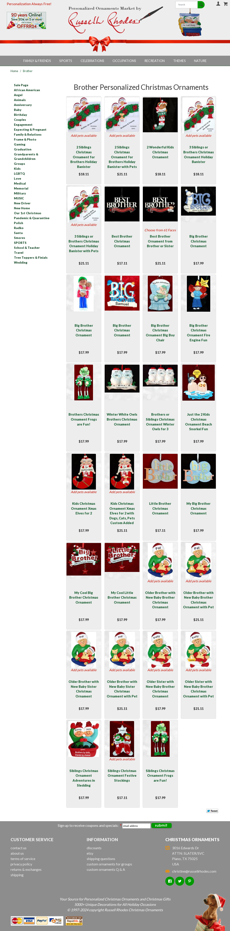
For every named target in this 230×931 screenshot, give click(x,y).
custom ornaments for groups (109, 864)
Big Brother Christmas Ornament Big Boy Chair (160, 333)
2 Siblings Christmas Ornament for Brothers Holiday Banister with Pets (122, 156)
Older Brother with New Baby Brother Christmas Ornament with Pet (198, 600)
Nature (200, 61)
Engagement (23, 124)
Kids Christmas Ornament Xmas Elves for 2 (83, 508)
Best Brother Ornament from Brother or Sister (160, 241)
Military (20, 193)
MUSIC (19, 198)
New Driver (22, 203)
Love (17, 178)
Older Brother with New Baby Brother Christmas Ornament (160, 600)
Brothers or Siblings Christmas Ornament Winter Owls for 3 (160, 422)
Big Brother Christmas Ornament (198, 241)
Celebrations (92, 61)
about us (17, 853)
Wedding (20, 262)
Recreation (154, 61)
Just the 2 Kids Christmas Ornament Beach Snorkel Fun (198, 422)
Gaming (19, 144)
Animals (20, 100)
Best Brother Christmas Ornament (122, 241)
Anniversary (23, 105)
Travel (18, 252)
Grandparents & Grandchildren (26, 156)
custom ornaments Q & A (106, 869)
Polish (18, 223)
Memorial (21, 188)
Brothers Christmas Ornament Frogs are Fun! (84, 419)
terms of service (23, 858)
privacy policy (21, 864)
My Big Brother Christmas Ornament (198, 508)
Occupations (124, 61)
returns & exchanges (26, 869)
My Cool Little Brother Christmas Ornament (122, 597)
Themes (179, 61)
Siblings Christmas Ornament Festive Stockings (122, 775)
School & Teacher (27, 247)
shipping (17, 875)
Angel (18, 95)
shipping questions (101, 858)
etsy (90, 853)
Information (102, 839)
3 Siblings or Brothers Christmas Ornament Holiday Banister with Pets (84, 243)
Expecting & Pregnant (30, 129)
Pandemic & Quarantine (31, 218)
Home (14, 71)
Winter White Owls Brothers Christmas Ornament (122, 419)
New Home (22, 208)
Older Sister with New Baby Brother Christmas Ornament (160, 689)
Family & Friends (37, 61)
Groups (19, 163)
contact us (19, 848)
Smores (19, 238)
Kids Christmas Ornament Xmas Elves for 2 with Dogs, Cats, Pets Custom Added (122, 513)
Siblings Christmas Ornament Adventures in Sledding (83, 778)
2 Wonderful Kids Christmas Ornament (160, 152)
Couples (20, 119)
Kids (17, 168)
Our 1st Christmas (27, 213)
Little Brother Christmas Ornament (160, 508)
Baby (17, 110)
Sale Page (21, 85)
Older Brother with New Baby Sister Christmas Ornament (84, 689)
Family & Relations (28, 134)
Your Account (218, 3)
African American (27, 90)
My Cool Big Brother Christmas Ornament (83, 597)
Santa (18, 233)
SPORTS (20, 243)
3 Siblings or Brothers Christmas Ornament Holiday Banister (198, 154)
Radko (19, 228)
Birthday (20, 115)
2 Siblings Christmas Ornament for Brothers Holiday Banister (83, 156)
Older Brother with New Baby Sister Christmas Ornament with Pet (122, 689)
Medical (20, 183)
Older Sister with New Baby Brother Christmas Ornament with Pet (198, 689)
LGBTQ (19, 173)
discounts (94, 848)
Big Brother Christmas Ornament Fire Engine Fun (198, 333)
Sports (65, 61)
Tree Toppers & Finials (31, 257)
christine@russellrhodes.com (190, 871)
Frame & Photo (25, 139)
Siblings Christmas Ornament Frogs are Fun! (160, 775)
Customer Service (32, 839)
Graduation (22, 149)
